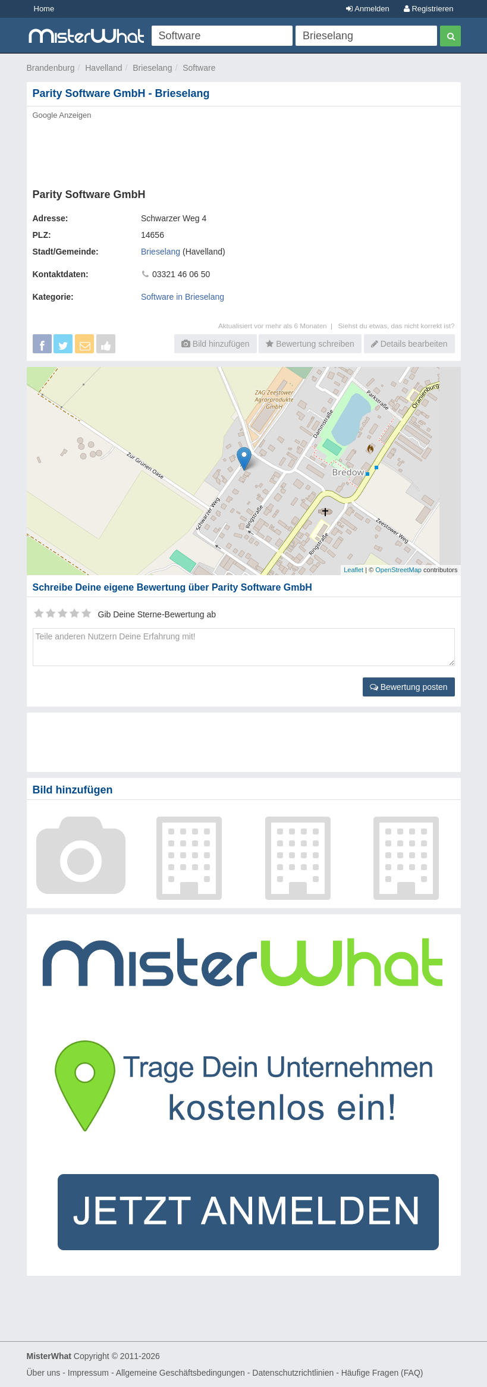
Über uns (44, 1372)
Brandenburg (51, 68)
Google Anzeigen (62, 115)
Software (199, 68)
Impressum (88, 1372)
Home (44, 8)
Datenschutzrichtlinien (293, 1372)
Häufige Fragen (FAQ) (382, 1372)
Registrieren (429, 8)
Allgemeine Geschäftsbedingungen (180, 1372)
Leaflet (353, 569)
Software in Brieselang (182, 297)
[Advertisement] (244, 150)
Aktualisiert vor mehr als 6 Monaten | (278, 326)
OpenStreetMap (398, 569)
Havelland (103, 68)
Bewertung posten (409, 687)
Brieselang (152, 68)
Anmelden (367, 8)
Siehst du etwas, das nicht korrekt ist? (396, 326)
